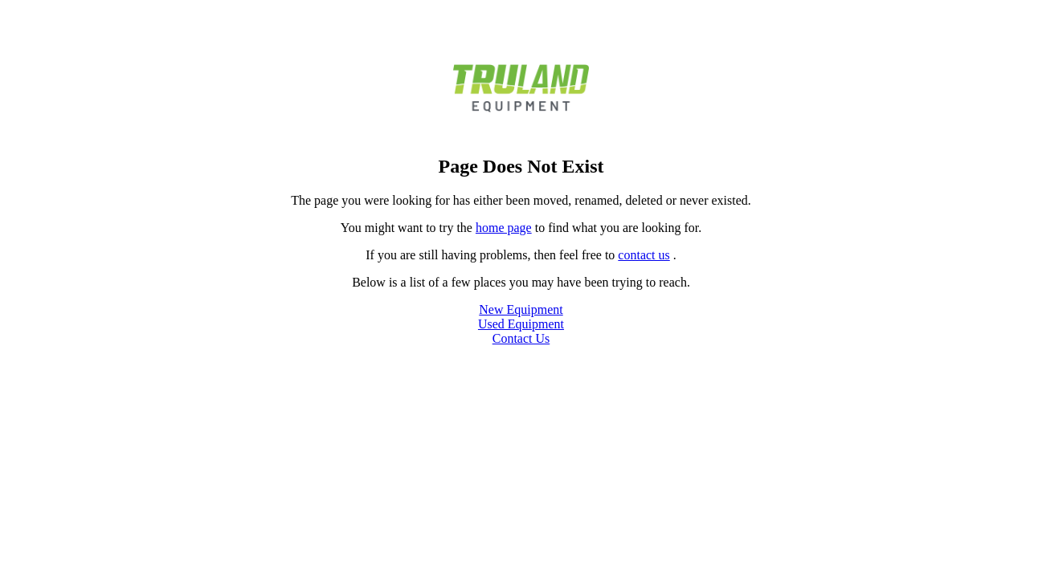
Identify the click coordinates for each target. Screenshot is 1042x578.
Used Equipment (521, 324)
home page (504, 227)
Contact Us (521, 338)
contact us (643, 255)
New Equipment (520, 309)
